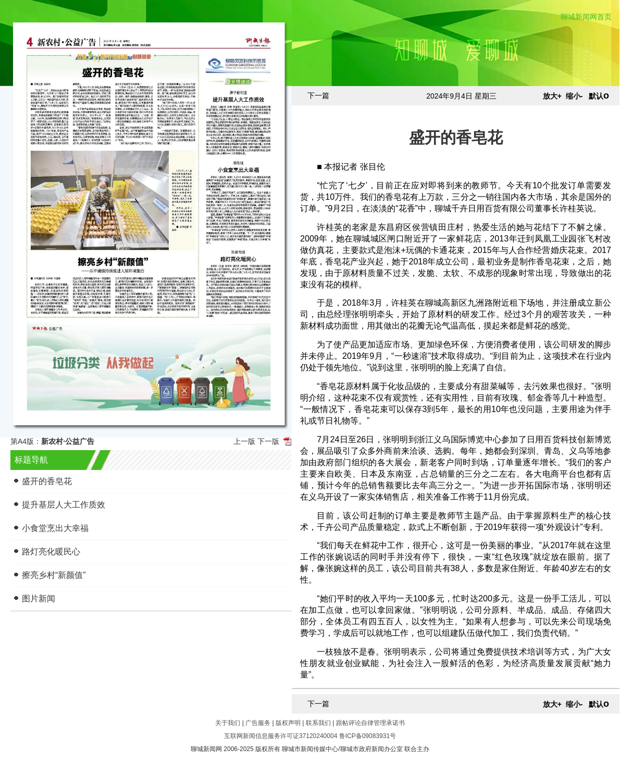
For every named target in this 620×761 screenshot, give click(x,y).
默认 (599, 96)
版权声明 (288, 723)
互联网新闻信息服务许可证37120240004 (280, 736)
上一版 (244, 441)
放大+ (552, 96)
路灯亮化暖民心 (51, 551)
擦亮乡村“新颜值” (54, 575)
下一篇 (318, 95)
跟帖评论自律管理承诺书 (370, 723)
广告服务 (257, 723)
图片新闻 (38, 598)
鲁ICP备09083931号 (367, 736)
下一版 (268, 441)
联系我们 (318, 723)
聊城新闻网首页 (586, 17)
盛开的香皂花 (47, 481)
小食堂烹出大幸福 (55, 528)
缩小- (574, 96)
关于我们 (227, 723)
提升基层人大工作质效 (63, 504)
